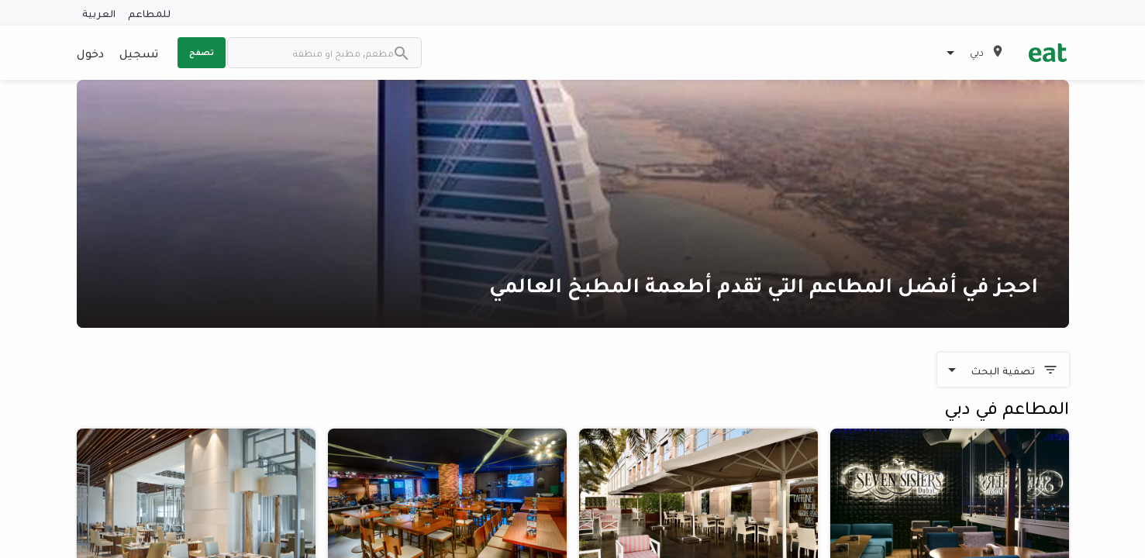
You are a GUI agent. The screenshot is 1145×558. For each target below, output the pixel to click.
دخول (90, 52)
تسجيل (138, 52)
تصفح (201, 51)
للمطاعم (149, 12)
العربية (99, 12)
